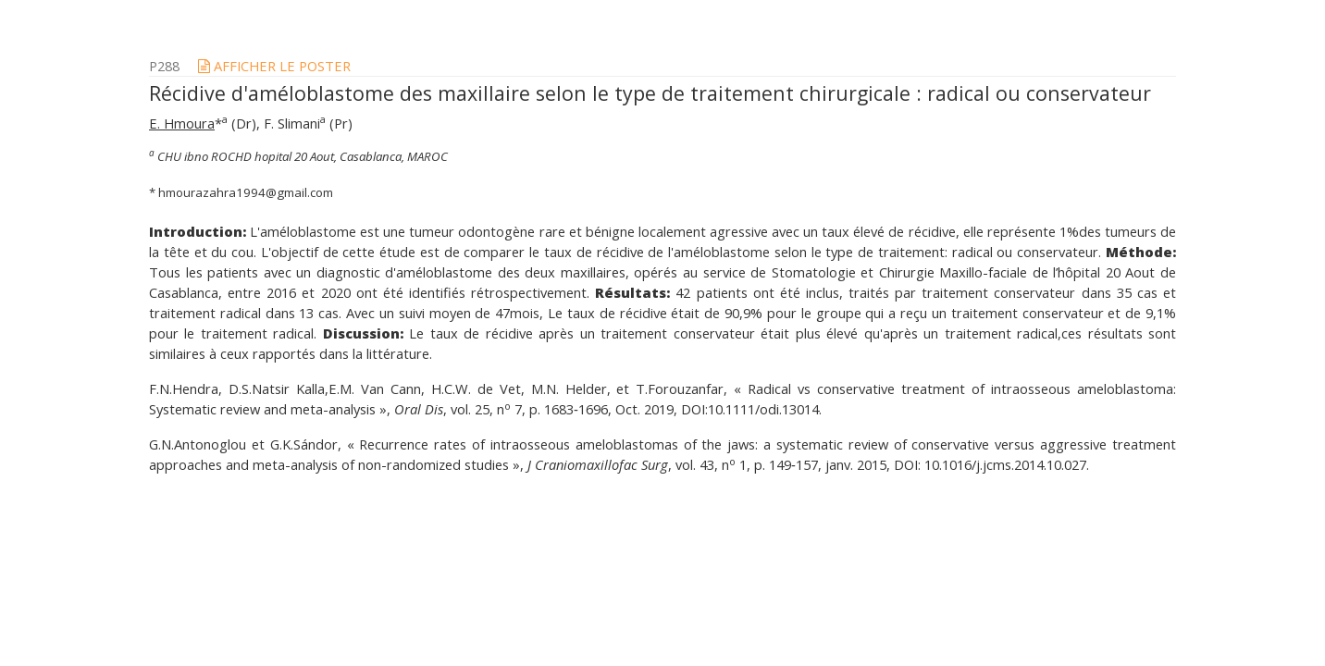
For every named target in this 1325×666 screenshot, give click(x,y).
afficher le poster (274, 65)
